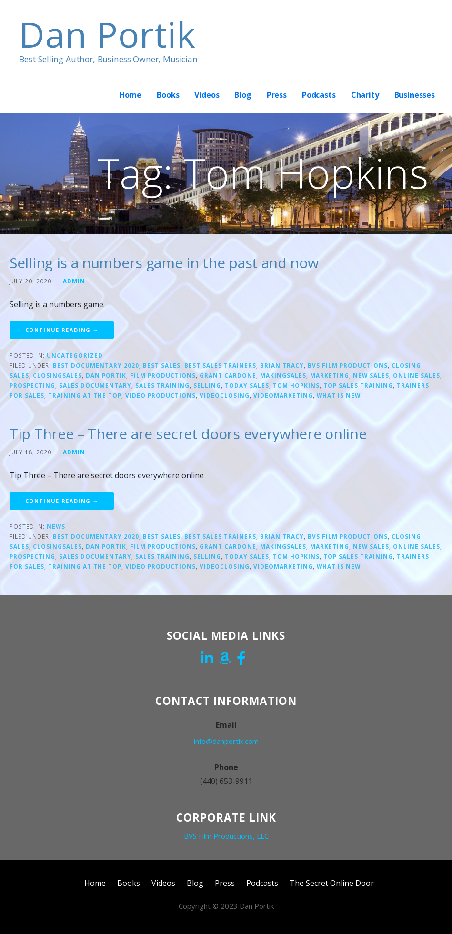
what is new (339, 395)
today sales (247, 385)
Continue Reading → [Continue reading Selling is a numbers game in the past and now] (62, 329)
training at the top (84, 395)
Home (130, 95)
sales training (162, 385)
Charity (365, 95)
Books (168, 95)
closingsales (57, 375)
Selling (207, 385)
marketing (329, 375)
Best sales (162, 365)
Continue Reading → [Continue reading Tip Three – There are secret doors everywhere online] (62, 500)
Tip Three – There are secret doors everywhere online (188, 433)
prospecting (32, 385)
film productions (163, 375)
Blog (242, 95)
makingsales (283, 375)
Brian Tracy (282, 365)
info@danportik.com (226, 741)
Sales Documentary (95, 385)
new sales (371, 375)
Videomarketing (283, 395)
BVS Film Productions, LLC (226, 836)
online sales (416, 375)
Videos (206, 95)
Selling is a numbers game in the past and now (164, 262)
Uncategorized (75, 355)
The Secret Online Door (332, 883)
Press (277, 95)
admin (74, 281)
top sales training (358, 385)
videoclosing (225, 395)
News (56, 526)
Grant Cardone (228, 375)
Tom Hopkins (296, 385)
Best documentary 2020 (96, 365)
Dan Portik (107, 34)
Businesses (414, 95)
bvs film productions (348, 365)
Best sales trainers (220, 365)
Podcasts (319, 95)
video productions (160, 395)
